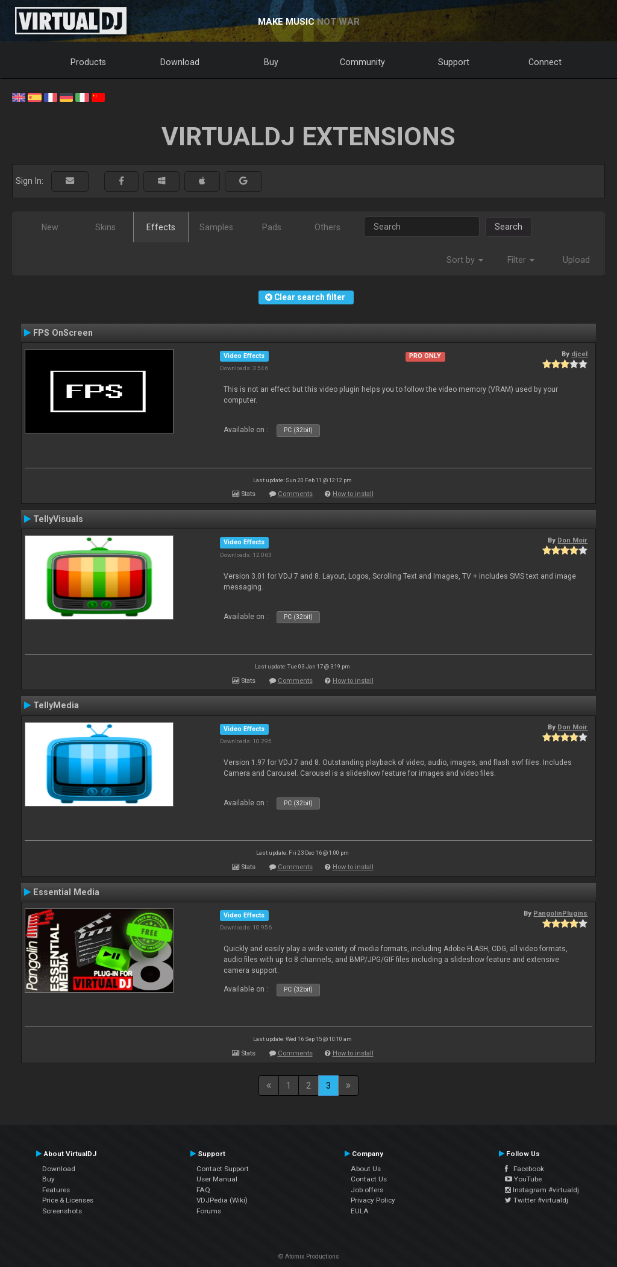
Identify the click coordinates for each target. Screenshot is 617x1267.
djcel (579, 354)
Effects (160, 227)
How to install (353, 494)
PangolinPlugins (560, 913)
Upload (576, 260)
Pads (271, 227)
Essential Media (66, 892)
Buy (271, 62)
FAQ (203, 1190)
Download (179, 62)
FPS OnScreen (63, 333)
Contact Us (369, 1179)
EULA (360, 1211)
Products (88, 62)
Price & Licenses (67, 1200)
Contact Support (222, 1169)
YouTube (523, 1179)
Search (508, 226)
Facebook (524, 1169)
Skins (105, 227)
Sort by (464, 260)
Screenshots (62, 1211)
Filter (520, 260)
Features (56, 1190)
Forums (208, 1211)
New (50, 227)
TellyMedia (56, 705)
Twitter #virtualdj (536, 1200)
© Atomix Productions (308, 1256)
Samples (216, 227)
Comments (295, 494)
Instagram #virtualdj (542, 1190)
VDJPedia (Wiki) (222, 1200)
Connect (545, 62)
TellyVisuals (58, 519)
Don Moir (572, 540)
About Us (366, 1169)
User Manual (216, 1179)
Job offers (367, 1190)
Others (327, 227)
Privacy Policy (373, 1200)
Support (453, 62)
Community (362, 62)
